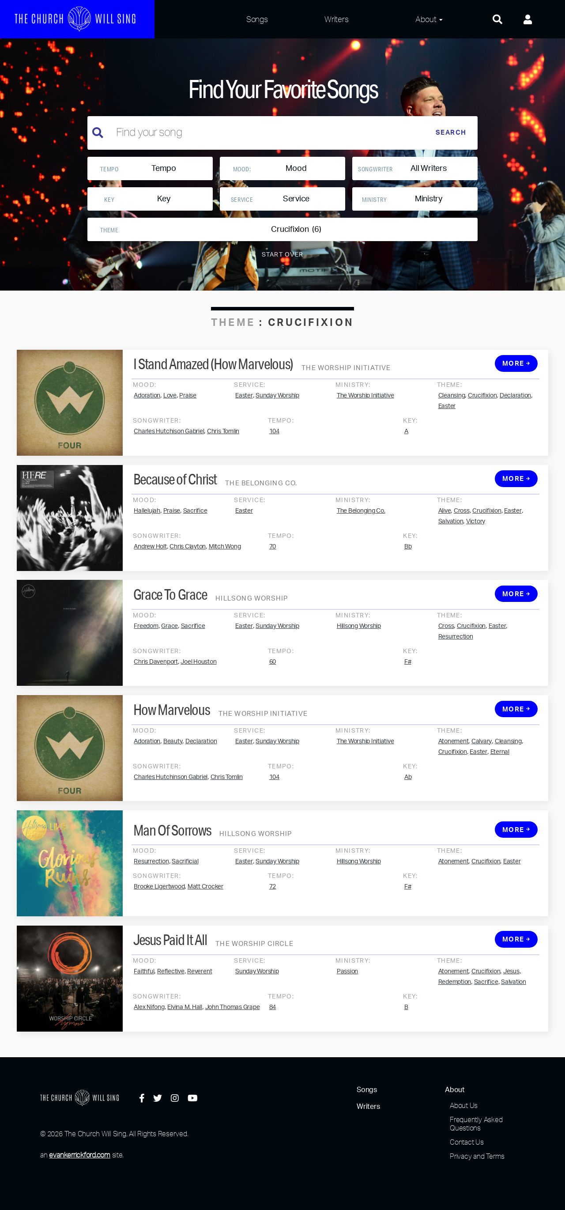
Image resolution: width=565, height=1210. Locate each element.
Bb (408, 555)
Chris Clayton (188, 555)
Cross (462, 520)
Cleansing (451, 404)
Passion (347, 980)
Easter (244, 404)
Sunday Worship (277, 404)
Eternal (499, 760)
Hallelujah (147, 520)
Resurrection (455, 645)
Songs (257, 19)
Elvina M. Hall (184, 1016)
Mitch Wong (225, 555)
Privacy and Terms (477, 1156)
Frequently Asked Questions (476, 1123)
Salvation (450, 530)
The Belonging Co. (361, 520)
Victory (475, 530)
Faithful (144, 980)
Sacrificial (185, 870)
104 (274, 440)
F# (407, 670)
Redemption (454, 991)
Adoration (147, 404)
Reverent (199, 980)
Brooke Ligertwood (159, 895)
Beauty (173, 750)
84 (272, 1016)
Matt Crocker (205, 895)
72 (272, 895)
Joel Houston (198, 670)
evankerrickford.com (79, 1154)
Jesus (511, 980)
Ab (408, 786)
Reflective (171, 980)
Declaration (515, 404)
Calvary (481, 750)
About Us (464, 1105)
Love (170, 404)
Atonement (453, 750)
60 (272, 670)
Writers (336, 19)
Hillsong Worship (359, 634)
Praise (187, 404)
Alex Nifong (149, 1016)
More (516, 372)
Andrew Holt (150, 555)
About (425, 19)
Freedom (146, 634)
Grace (169, 634)
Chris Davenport (155, 670)
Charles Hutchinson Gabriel (170, 786)
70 (272, 555)
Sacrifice (195, 520)
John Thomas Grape (232, 1016)
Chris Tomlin (223, 440)
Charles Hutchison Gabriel (169, 440)
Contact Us (467, 1142)
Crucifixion (482, 404)
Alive (444, 520)
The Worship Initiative (365, 404)
